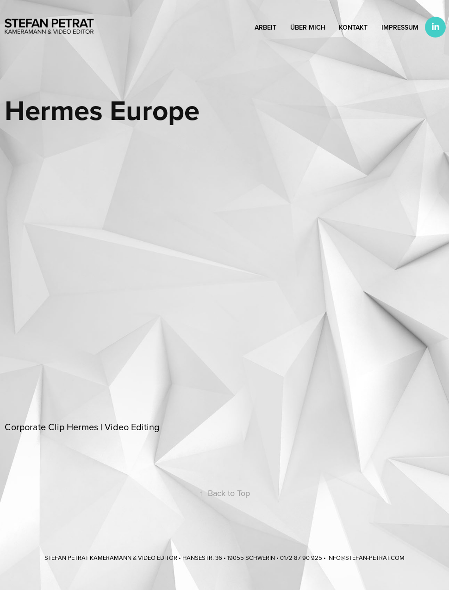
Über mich (307, 27)
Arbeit (265, 27)
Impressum (399, 27)
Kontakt (353, 27)
